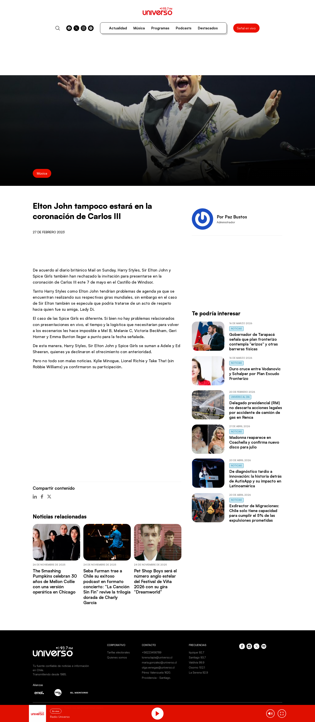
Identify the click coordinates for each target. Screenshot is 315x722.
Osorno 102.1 (197, 667)
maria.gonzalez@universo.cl (159, 662)
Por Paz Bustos (232, 216)
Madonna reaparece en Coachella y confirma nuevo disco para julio (254, 442)
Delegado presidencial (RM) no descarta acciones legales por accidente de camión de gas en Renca (255, 410)
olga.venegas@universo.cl (158, 667)
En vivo (55, 711)
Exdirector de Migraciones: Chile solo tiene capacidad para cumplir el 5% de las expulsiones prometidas (254, 513)
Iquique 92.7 (196, 652)
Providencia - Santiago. (156, 677)
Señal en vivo (246, 28)
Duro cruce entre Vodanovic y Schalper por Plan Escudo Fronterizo (255, 373)
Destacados (208, 28)
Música (139, 28)
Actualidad (118, 28)
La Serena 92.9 (198, 672)
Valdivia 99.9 (196, 662)
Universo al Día (240, 397)
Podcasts (183, 28)
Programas (160, 28)
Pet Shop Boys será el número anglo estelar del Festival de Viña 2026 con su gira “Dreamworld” (155, 581)
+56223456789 (151, 652)
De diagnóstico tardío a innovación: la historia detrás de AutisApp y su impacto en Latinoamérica (255, 478)
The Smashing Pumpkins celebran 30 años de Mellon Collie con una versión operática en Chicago (55, 581)
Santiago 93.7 (197, 657)
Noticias (236, 328)
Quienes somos (117, 657)
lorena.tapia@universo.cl (157, 657)
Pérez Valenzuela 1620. (156, 672)
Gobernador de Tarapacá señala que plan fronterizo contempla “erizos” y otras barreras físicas (253, 341)
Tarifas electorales (118, 652)
